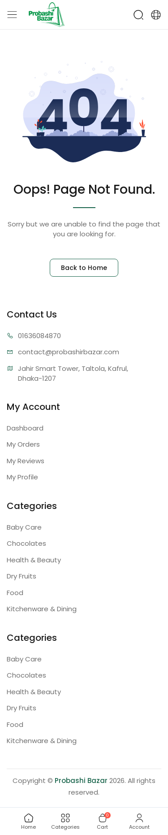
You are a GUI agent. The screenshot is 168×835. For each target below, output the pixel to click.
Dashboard (25, 428)
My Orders (23, 444)
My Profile (22, 477)
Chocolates (26, 543)
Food (15, 592)
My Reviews (25, 460)
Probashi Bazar (81, 780)
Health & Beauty (34, 560)
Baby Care (24, 527)
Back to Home (84, 267)
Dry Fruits (21, 576)
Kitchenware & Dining (42, 608)
